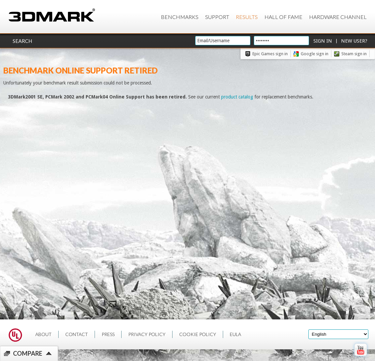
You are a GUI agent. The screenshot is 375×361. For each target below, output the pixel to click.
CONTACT (76, 334)
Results (247, 17)
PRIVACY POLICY (147, 334)
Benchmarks (179, 17)
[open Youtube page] (360, 357)
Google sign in (314, 53)
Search (22, 41)
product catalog (237, 96)
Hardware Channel (338, 17)
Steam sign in (354, 53)
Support (217, 17)
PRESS (108, 334)
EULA (235, 334)
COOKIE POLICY (197, 334)
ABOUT (43, 334)
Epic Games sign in (270, 53)
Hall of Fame (283, 17)
